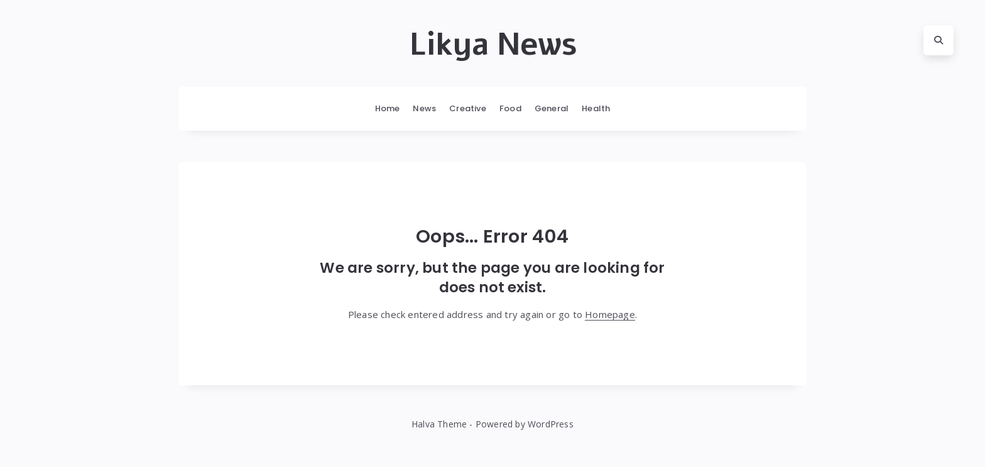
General (552, 108)
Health (596, 108)
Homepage (610, 314)
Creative (467, 108)
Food (510, 108)
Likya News (493, 44)
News (424, 108)
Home (387, 108)
